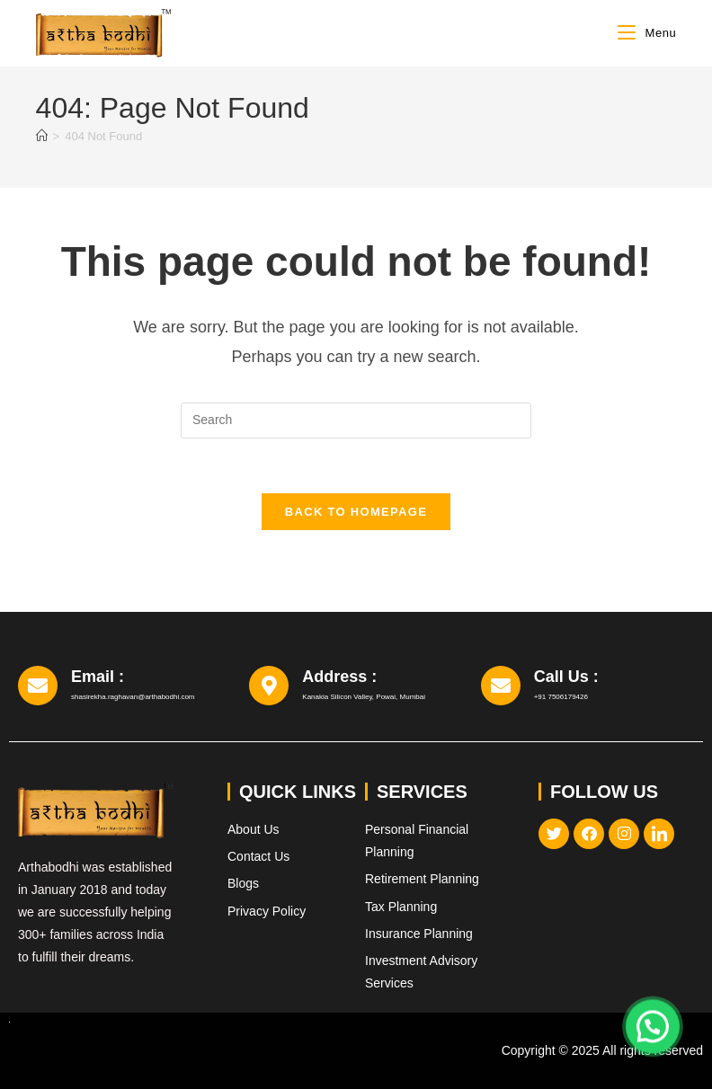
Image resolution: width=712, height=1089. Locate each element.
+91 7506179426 (561, 697)
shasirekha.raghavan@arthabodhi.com (133, 697)
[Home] (42, 136)
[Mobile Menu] (647, 33)
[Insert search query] (356, 420)
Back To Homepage (356, 511)
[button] (653, 1023)
